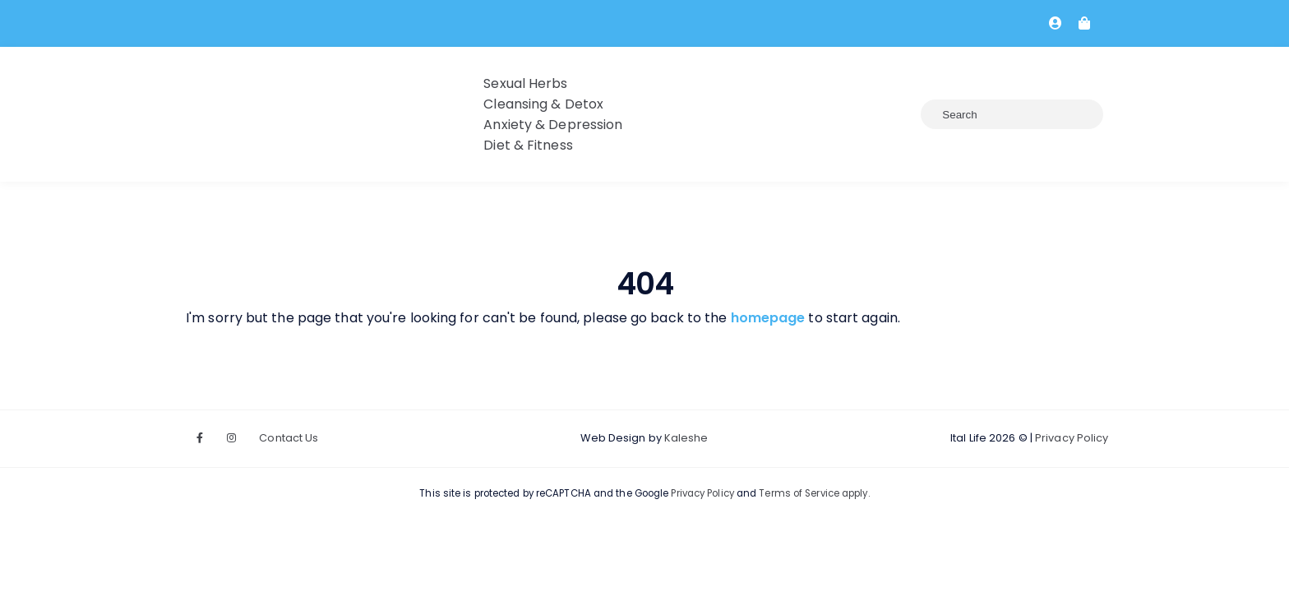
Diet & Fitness (527, 145)
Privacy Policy (1071, 438)
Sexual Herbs (525, 83)
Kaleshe (686, 438)
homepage (768, 317)
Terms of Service (799, 493)
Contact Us (288, 438)
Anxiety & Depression (552, 124)
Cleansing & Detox (543, 104)
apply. (854, 493)
